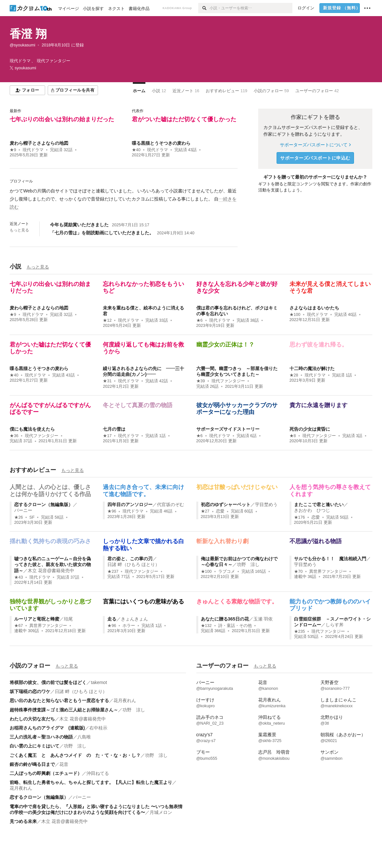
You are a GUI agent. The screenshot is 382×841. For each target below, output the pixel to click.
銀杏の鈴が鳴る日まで (32, 764)
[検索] (204, 8)
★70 (298, 571)
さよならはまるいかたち (314, 307)
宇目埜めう (266, 504)
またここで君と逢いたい (319, 504)
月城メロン (161, 812)
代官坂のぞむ (170, 504)
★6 (199, 320)
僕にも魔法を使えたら (32, 429)
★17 (107, 436)
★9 (13, 150)
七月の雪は (114, 429)
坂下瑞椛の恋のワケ (30, 691)
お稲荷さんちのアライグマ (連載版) (47, 727)
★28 (293, 375)
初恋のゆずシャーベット (225, 504)
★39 (200, 381)
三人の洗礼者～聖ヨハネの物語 (41, 736)
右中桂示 (98, 727)
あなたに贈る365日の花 (225, 618)
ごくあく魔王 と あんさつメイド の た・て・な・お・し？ (75, 755)
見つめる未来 (23, 821)
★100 (294, 314)
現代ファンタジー (228, 381)
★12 (107, 320)
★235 (299, 631)
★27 (205, 511)
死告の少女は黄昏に (309, 429)
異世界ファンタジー (328, 571)
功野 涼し (248, 564)
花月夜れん (124, 700)
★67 (18, 625)
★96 (111, 511)
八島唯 (84, 736)
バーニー (23, 510)
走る (111, 618)
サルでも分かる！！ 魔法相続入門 (330, 558)
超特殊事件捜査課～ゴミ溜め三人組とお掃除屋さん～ (64, 709)
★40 (136, 150)
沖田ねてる (97, 773)
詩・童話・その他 (235, 625)
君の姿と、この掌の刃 (129, 558)
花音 (63, 764)
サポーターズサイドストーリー (228, 429)
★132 (206, 625)
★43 (18, 577)
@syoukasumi (22, 45)
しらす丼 (335, 624)
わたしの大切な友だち (32, 718)
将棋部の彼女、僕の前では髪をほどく (48, 682)
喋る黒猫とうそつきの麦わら (161, 143)
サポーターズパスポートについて (315, 144)
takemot (99, 682)
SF (31, 517)
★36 (14, 436)
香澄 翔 (28, 33)
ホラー (128, 625)
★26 (18, 517)
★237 (112, 571)
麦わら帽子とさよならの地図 (39, 143)
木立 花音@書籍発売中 (51, 570)
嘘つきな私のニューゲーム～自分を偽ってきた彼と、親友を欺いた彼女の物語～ (52, 564)
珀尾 (68, 618)
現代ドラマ (33, 150)
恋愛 (220, 511)
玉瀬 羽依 (263, 618)
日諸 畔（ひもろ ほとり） (133, 564)
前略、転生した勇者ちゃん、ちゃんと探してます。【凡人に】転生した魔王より (91, 782)
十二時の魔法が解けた (312, 368)
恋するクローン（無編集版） (43, 504)
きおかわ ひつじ (312, 510)
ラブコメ (226, 571)
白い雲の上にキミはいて (34, 745)
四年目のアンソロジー (129, 504)
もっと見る (19, 230)
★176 (299, 517)
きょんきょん (134, 618)
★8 (292, 436)
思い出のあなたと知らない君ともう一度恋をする (59, 700)
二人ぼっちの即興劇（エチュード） (46, 773)
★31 (107, 381)
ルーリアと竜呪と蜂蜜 (36, 618)
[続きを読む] (124, 199)
